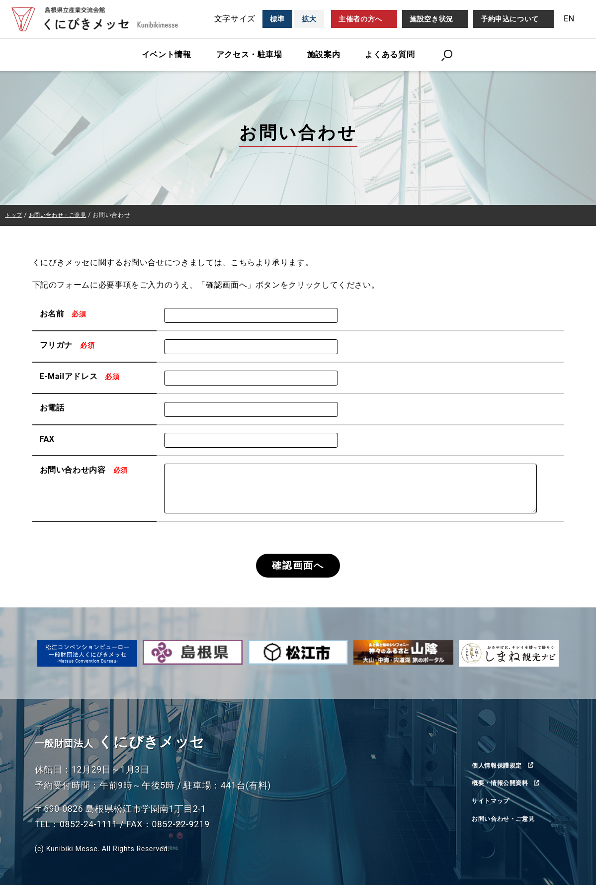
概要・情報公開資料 (504, 783)
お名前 (64, 313)
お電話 (52, 407)
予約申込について (510, 19)
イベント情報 (166, 54)
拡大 (309, 19)
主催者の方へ (360, 19)
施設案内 (324, 54)
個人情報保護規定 (501, 765)
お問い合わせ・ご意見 (508, 819)
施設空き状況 (431, 19)
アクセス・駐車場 (249, 54)
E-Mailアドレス (81, 376)
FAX (47, 438)
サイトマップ (493, 801)
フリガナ (68, 345)
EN (569, 18)
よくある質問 (390, 54)
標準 (277, 19)
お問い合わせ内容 (85, 470)
